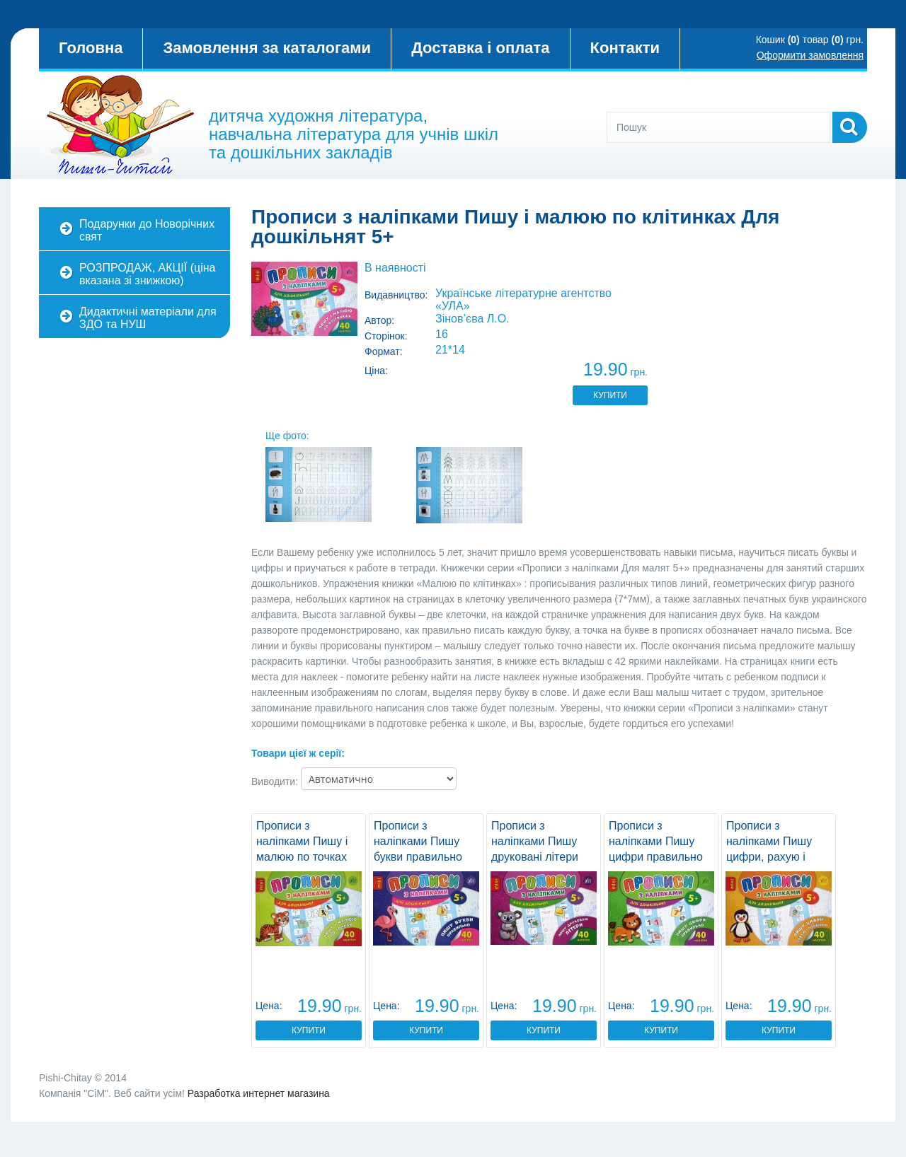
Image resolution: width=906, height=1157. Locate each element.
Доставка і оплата (480, 48)
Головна (90, 48)
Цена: (269, 1005)
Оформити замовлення (810, 55)
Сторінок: (386, 336)
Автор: (379, 320)
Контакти (625, 48)
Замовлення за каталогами (267, 48)
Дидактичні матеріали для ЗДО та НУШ (148, 318)
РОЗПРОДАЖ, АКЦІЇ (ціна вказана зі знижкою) (147, 274)
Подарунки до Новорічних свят (146, 230)
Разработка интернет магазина (259, 1093)
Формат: (384, 351)
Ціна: (376, 370)
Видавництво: (396, 295)
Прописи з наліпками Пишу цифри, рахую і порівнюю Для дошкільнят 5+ (769, 857)
